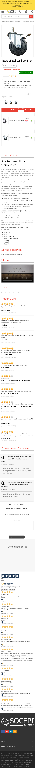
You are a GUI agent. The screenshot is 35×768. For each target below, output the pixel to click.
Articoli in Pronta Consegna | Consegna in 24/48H (15, 1)
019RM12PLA (13, 137)
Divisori (6, 244)
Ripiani (6, 234)
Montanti (7, 232)
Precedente (5, 589)
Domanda (17, 520)
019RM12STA (13, 120)
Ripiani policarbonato (11, 238)
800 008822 (27, 8)
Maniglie (6, 242)
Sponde (6, 240)
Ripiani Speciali (9, 236)
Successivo (12, 589)
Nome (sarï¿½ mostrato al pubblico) (16, 508)
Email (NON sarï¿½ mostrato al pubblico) (17, 514)
